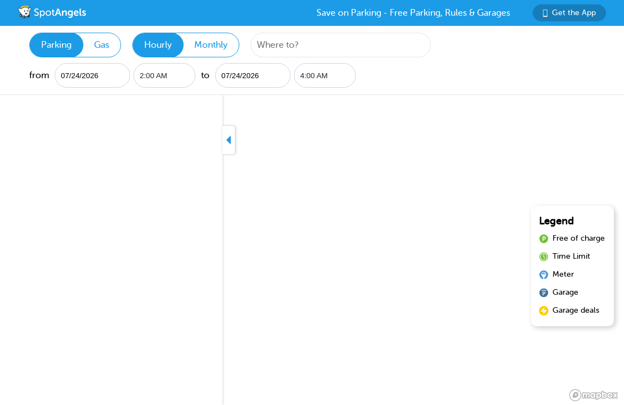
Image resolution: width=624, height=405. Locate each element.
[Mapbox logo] (593, 395)
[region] (312, 250)
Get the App (569, 12)
